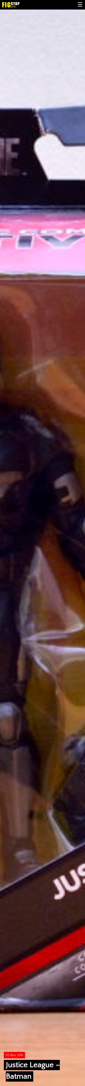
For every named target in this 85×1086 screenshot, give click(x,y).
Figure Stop (17, 5)
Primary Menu (80, 5)
